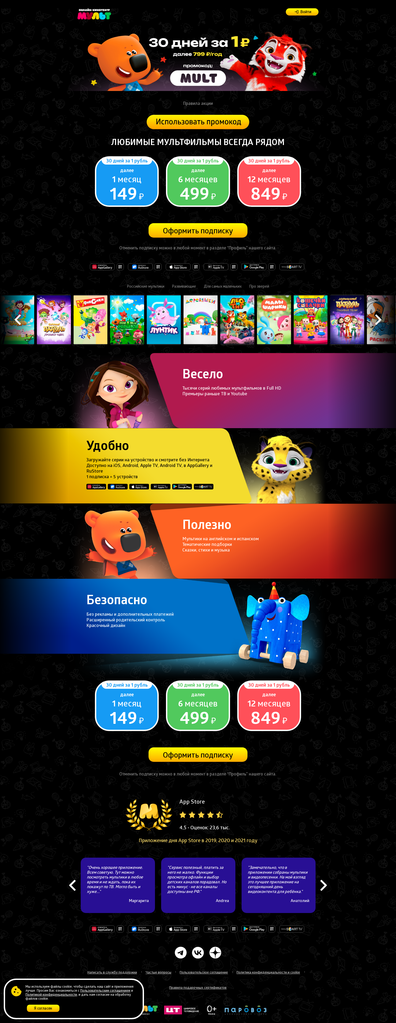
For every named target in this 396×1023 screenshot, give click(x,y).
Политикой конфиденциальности (51, 995)
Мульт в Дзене (215, 953)
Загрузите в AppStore (178, 267)
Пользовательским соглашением (105, 991)
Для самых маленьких (223, 286)
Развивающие (184, 286)
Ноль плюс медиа (212, 1010)
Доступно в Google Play (253, 267)
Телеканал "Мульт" (143, 1010)
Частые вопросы (158, 973)
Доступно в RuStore (140, 267)
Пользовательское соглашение (204, 973)
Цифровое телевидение (181, 1010)
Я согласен (43, 1009)
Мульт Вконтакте (198, 953)
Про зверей (259, 286)
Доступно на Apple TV (215, 267)
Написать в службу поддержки (112, 973)
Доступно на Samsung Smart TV (291, 929)
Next (378, 319)
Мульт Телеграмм (181, 953)
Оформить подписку (198, 231)
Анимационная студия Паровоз (246, 1010)
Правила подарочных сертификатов (198, 988)
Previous (17, 319)
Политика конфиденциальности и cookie (268, 973)
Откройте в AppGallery (102, 267)
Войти (305, 12)
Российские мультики (145, 286)
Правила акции (198, 104)
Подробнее (126, 181)
